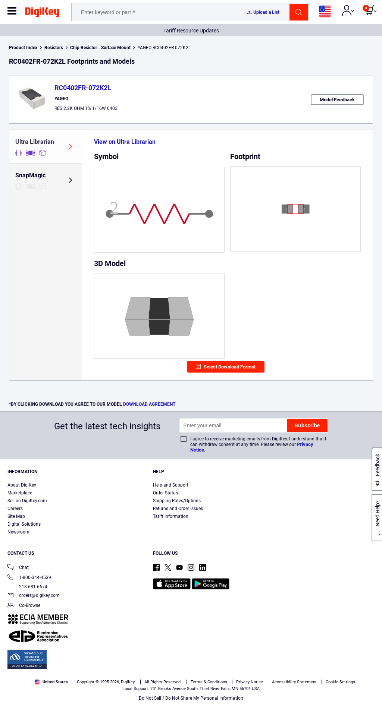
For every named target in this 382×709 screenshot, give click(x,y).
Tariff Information (170, 516)
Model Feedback (337, 99)
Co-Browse (23, 606)
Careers (15, 508)
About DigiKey (21, 485)
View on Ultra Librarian (125, 141)
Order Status (165, 493)
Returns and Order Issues (178, 508)
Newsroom (18, 532)
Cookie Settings (340, 682)
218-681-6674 (27, 586)
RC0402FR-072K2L (82, 88)
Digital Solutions (24, 524)
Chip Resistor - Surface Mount (100, 47)
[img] (42, 13)
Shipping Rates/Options (177, 500)
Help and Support (170, 485)
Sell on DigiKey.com (27, 500)
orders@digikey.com (33, 595)
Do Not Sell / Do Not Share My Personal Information (191, 698)
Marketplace (19, 493)
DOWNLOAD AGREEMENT (149, 404)
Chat (18, 568)
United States (51, 682)
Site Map (16, 516)
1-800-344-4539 (29, 578)
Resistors (53, 47)
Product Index (23, 47)
